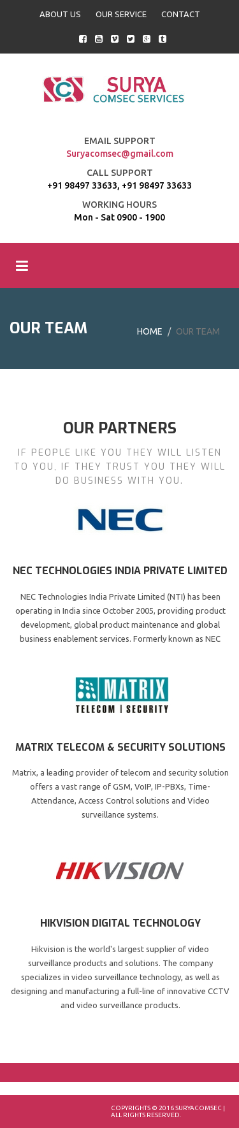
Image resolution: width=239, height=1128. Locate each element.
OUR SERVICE (121, 14)
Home (150, 331)
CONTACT (180, 14)
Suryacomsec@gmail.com (119, 153)
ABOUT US (60, 14)
